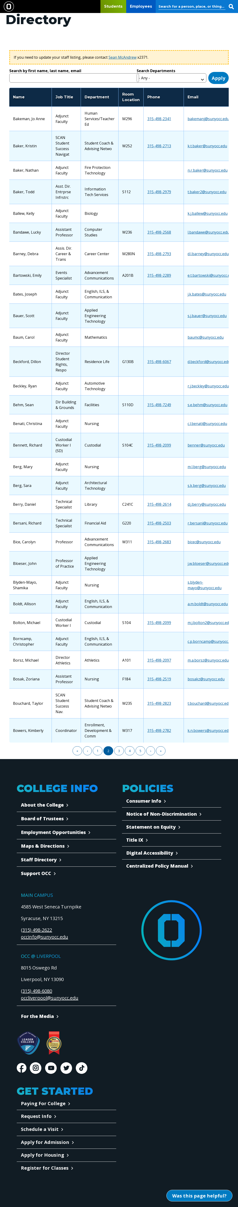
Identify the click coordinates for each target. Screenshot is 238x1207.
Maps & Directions (43, 846)
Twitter (66, 1068)
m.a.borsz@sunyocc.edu (208, 660)
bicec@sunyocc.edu (204, 541)
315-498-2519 (159, 679)
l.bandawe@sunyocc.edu (208, 232)
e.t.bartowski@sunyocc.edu (211, 275)
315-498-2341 (159, 118)
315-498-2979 (159, 191)
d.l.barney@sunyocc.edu (208, 253)
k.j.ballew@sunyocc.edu (208, 213)
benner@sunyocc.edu (206, 445)
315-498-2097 (159, 660)
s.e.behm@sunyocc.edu (207, 404)
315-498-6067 (159, 361)
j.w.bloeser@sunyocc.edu (209, 563)
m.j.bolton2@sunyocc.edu (209, 622)
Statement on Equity (151, 827)
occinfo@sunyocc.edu (44, 937)
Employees (141, 6)
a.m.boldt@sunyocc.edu (208, 603)
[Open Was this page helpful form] (199, 1195)
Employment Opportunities (53, 832)
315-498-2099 (159, 445)
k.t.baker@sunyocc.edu (207, 145)
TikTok (81, 1068)
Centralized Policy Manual (157, 866)
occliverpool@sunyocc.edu (49, 998)
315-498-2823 (159, 703)
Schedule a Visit (40, 1129)
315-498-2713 (159, 145)
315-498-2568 (159, 232)
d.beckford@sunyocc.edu (209, 361)
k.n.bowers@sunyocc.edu (209, 730)
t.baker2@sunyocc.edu (207, 191)
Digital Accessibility (149, 853)
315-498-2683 (159, 541)
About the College (42, 805)
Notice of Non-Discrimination (161, 814)
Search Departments (156, 70)
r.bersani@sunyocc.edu (208, 523)
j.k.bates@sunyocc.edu (207, 294)
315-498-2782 (159, 730)
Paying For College (43, 1103)
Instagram (35, 1068)
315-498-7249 (159, 404)
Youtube (51, 1068)
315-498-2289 (159, 275)
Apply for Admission (45, 1142)
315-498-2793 (159, 253)
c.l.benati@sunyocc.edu (207, 423)
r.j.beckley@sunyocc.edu (208, 386)
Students (113, 6)
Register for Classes (45, 1168)
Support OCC (36, 873)
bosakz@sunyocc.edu (206, 679)
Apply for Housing (42, 1155)
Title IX (134, 840)
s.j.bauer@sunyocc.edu (207, 315)
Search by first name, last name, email (45, 70)
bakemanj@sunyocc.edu (208, 118)
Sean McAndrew (122, 57)
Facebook (21, 1068)
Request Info (36, 1116)
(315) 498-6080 (36, 991)
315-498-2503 (159, 523)
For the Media (37, 1016)
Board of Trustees (42, 818)
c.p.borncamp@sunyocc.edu (211, 641)
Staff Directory (39, 859)
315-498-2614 (159, 504)
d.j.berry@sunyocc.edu (207, 504)
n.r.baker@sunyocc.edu (208, 170)
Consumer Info (143, 801)
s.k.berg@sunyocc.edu (207, 485)
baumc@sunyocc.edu (206, 337)
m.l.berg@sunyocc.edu (207, 466)
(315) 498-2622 (36, 930)
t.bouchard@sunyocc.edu (209, 703)
